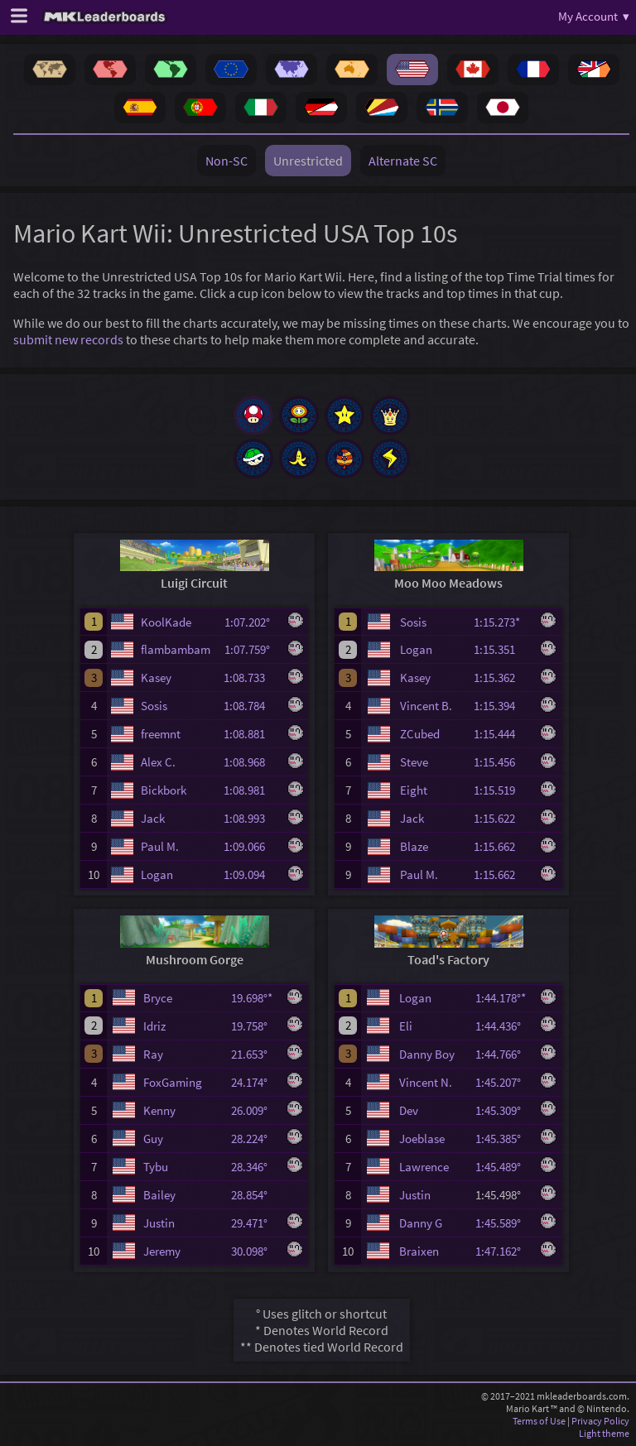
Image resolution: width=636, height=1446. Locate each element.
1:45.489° (503, 1167)
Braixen (419, 1251)
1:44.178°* (503, 998)
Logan (157, 874)
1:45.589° (503, 1223)
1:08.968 (252, 762)
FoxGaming (172, 1082)
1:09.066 (252, 846)
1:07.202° (252, 622)
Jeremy (162, 1251)
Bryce (157, 998)
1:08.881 (252, 734)
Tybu (155, 1167)
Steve (414, 762)
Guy (153, 1138)
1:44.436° (503, 1026)
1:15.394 (502, 705)
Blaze (414, 846)
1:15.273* (502, 622)
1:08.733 (252, 677)
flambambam (175, 649)
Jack (153, 818)
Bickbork (163, 790)
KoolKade (166, 622)
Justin (159, 1223)
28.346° (254, 1167)
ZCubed (420, 734)
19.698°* (254, 998)
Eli (405, 1026)
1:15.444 (502, 734)
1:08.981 (252, 790)
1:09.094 (252, 874)
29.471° (254, 1223)
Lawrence (424, 1167)
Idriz (154, 1026)
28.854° (254, 1195)
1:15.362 (502, 677)
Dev (408, 1110)
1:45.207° (503, 1082)
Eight (413, 790)
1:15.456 (502, 762)
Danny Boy (427, 1054)
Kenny (159, 1110)
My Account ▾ (593, 16)
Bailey (159, 1195)
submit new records (68, 339)
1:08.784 (252, 705)
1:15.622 (502, 818)
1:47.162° (503, 1251)
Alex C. (158, 762)
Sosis (154, 705)
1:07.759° (252, 649)
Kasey (156, 677)
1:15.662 (502, 846)
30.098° (254, 1251)
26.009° (254, 1110)
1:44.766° (503, 1054)
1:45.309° (503, 1110)
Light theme (604, 1433)
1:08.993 (252, 818)
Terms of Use (539, 1421)
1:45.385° (503, 1138)
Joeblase (422, 1138)
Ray (153, 1054)
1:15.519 (502, 790)
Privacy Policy (600, 1421)
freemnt (161, 734)
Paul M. (160, 846)
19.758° (254, 1026)
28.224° (254, 1138)
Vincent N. (425, 1082)
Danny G (420, 1223)
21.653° (254, 1054)
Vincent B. (426, 705)
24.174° (254, 1082)
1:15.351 (502, 649)
